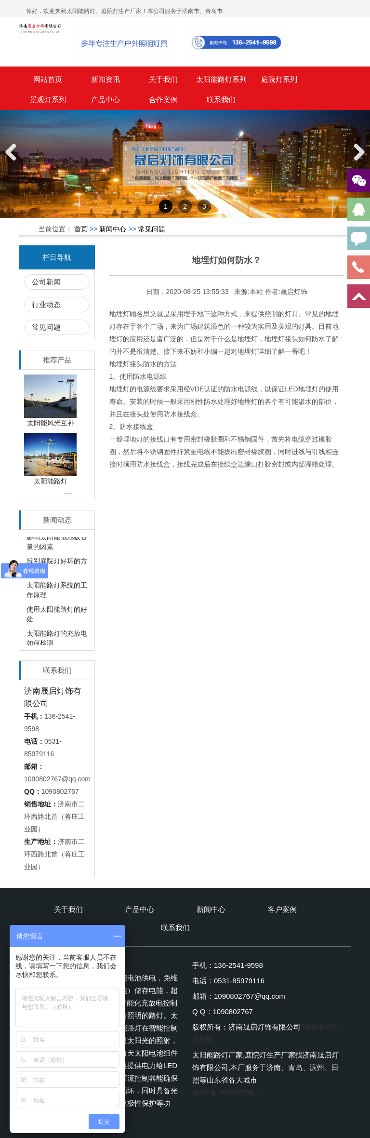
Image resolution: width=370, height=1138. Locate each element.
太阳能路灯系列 (221, 79)
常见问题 (151, 229)
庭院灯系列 (279, 79)
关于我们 (163, 79)
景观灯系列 (48, 99)
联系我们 (221, 99)
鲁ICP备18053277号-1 (226, 1093)
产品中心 (105, 99)
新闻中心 (112, 229)
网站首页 (47, 79)
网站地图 (317, 1027)
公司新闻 (46, 282)
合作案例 (163, 99)
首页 (81, 229)
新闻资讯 (105, 79)
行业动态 (46, 304)
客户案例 (282, 909)
